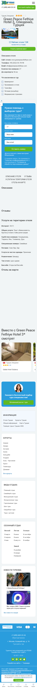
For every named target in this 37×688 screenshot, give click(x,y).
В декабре (17, 550)
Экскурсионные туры (11, 500)
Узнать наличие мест (18, 49)
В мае (6, 540)
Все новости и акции (11, 613)
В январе (17, 553)
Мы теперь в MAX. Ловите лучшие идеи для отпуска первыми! (18, 607)
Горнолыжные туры (10, 503)
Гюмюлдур (7, 466)
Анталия (6, 449)
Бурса (5, 464)
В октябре (26, 537)
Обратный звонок (18, 638)
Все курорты (7, 473)
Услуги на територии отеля (19, 179)
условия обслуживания (8, 672)
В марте (7, 534)
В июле (16, 537)
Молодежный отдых (11, 497)
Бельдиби (6, 455)
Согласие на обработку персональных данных (16, 163)
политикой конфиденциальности (23, 677)
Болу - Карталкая (9, 461)
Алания (5, 443)
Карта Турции (24, 423)
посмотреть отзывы (19, 44)
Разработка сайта (13, 663)
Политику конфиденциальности (16, 160)
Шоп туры (7, 506)
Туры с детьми (9, 513)
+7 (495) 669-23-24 (8, 7)
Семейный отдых (10, 493)
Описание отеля (13, 176)
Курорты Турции (20, 420)
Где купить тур (18, 644)
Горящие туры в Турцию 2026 (13, 426)
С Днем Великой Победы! (15, 588)
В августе (17, 540)
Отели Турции (8, 420)
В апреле (7, 537)
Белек (5, 452)
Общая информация (10, 423)
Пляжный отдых (9, 490)
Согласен (18, 680)
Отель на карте (19, 182)
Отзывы (28, 176)
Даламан (6, 469)
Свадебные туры (9, 510)
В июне (16, 534)
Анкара (5, 446)
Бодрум (6, 458)
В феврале (17, 556)
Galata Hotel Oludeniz (10, 370)
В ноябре (26, 540)
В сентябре (27, 534)
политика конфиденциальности (21, 670)
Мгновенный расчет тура (19, 402)
